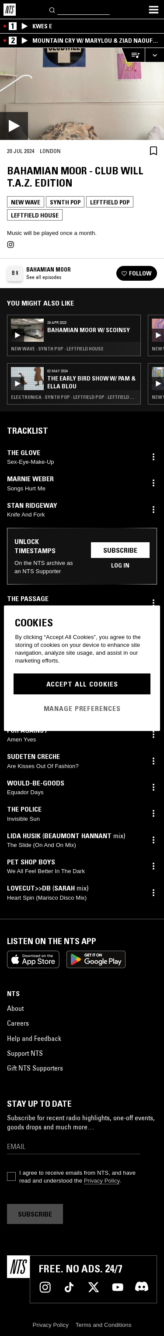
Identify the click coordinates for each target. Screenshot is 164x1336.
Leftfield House (35, 215)
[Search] (52, 9)
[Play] (82, 94)
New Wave (25, 202)
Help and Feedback (34, 1038)
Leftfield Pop (109, 202)
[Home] (9, 9)
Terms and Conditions (104, 1325)
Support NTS (25, 1053)
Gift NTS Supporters (35, 1068)
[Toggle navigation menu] (154, 10)
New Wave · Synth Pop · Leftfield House (57, 349)
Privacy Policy (101, 1180)
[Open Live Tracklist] (133, 55)
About (15, 1008)
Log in (120, 565)
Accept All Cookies (82, 684)
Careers (18, 1023)
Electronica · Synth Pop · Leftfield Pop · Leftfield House (74, 397)
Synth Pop (65, 202)
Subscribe (120, 550)
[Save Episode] (153, 150)
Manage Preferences (82, 708)
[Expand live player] (154, 55)
